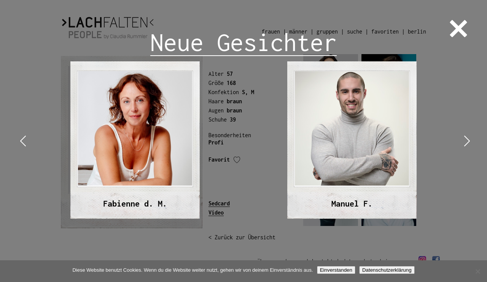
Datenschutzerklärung (387, 270)
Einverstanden (336, 270)
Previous (21, 141)
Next (465, 141)
